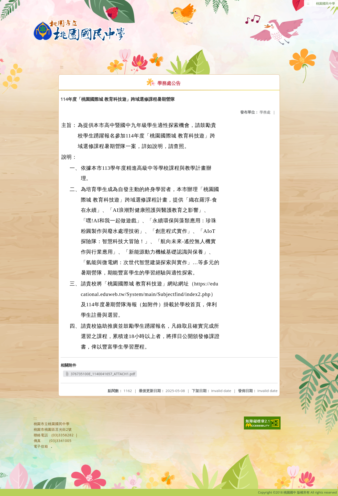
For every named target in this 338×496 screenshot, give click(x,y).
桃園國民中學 (325, 3)
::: (308, 3)
